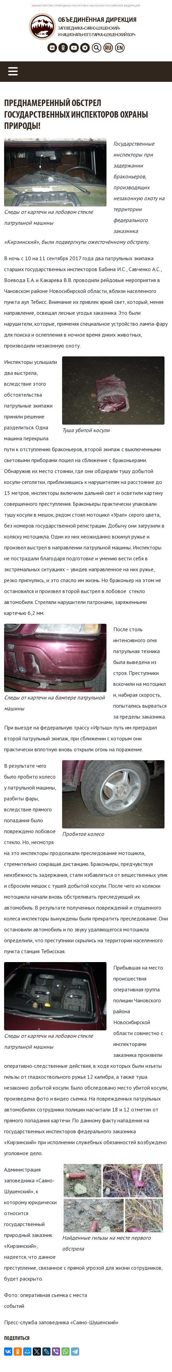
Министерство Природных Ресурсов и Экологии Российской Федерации (86, 5)
